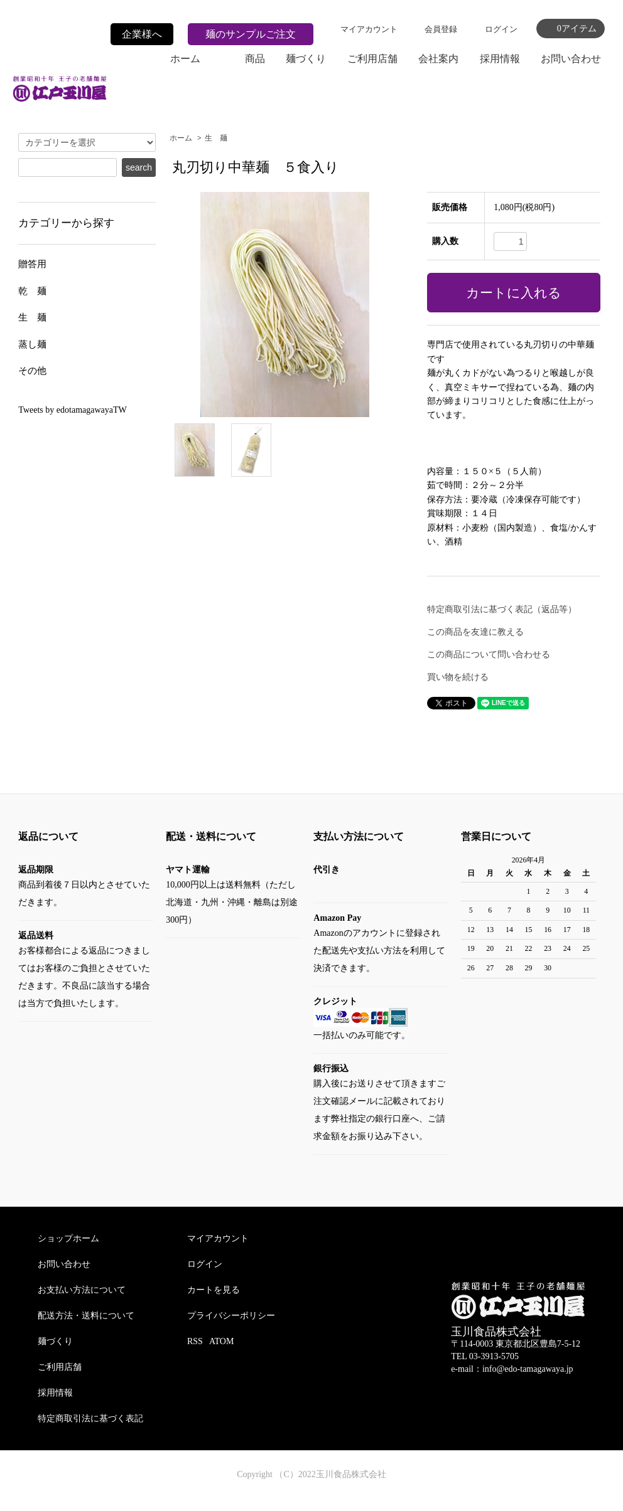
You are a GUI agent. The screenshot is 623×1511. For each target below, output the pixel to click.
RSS (195, 1341)
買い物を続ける (458, 677)
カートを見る (213, 1290)
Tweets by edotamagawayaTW (72, 410)
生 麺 (216, 138)
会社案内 (438, 58)
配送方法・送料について (86, 1315)
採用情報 (500, 58)
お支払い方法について (82, 1290)
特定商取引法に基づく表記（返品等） (502, 609)
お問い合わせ (571, 58)
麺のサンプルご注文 (250, 34)
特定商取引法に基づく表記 (90, 1418)
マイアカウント (369, 29)
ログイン (501, 29)
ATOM (221, 1341)
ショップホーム (68, 1238)
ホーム (185, 58)
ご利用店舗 (372, 58)
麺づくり (306, 58)
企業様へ (142, 34)
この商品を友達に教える (475, 632)
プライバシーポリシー (231, 1315)
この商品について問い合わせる (488, 654)
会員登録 (441, 29)
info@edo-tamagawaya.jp (527, 1369)
